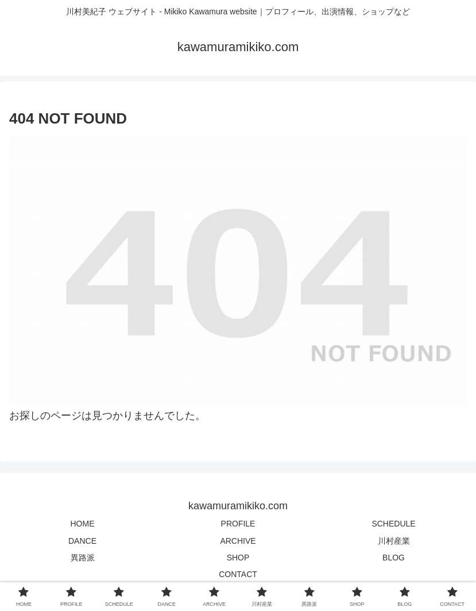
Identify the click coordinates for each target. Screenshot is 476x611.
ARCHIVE (238, 540)
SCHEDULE (393, 523)
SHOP (238, 557)
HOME (83, 523)
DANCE (82, 540)
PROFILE (238, 523)
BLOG (393, 557)
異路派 (83, 557)
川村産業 (394, 540)
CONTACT (238, 574)
